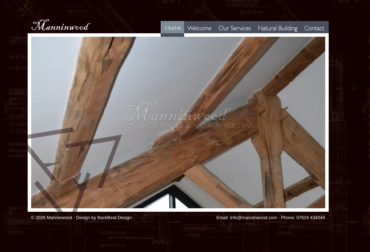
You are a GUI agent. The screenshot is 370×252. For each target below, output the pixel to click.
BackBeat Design (114, 217)
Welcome (191, 36)
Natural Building (266, 36)
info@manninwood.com (253, 217)
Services (222, 36)
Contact (307, 36)
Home (165, 36)
